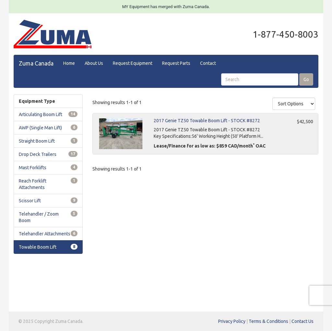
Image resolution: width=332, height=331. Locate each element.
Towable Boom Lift (37, 247)
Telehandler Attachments (44, 233)
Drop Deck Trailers (37, 154)
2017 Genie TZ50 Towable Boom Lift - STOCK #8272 (207, 120)
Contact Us (302, 321)
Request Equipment (132, 63)
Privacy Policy (231, 321)
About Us (94, 63)
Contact (208, 63)
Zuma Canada (36, 63)
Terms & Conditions (268, 321)
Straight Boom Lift (37, 141)
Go (306, 79)
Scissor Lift (30, 200)
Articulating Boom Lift (40, 114)
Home (69, 63)
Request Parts (176, 63)
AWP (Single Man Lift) (40, 127)
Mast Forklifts (32, 167)
